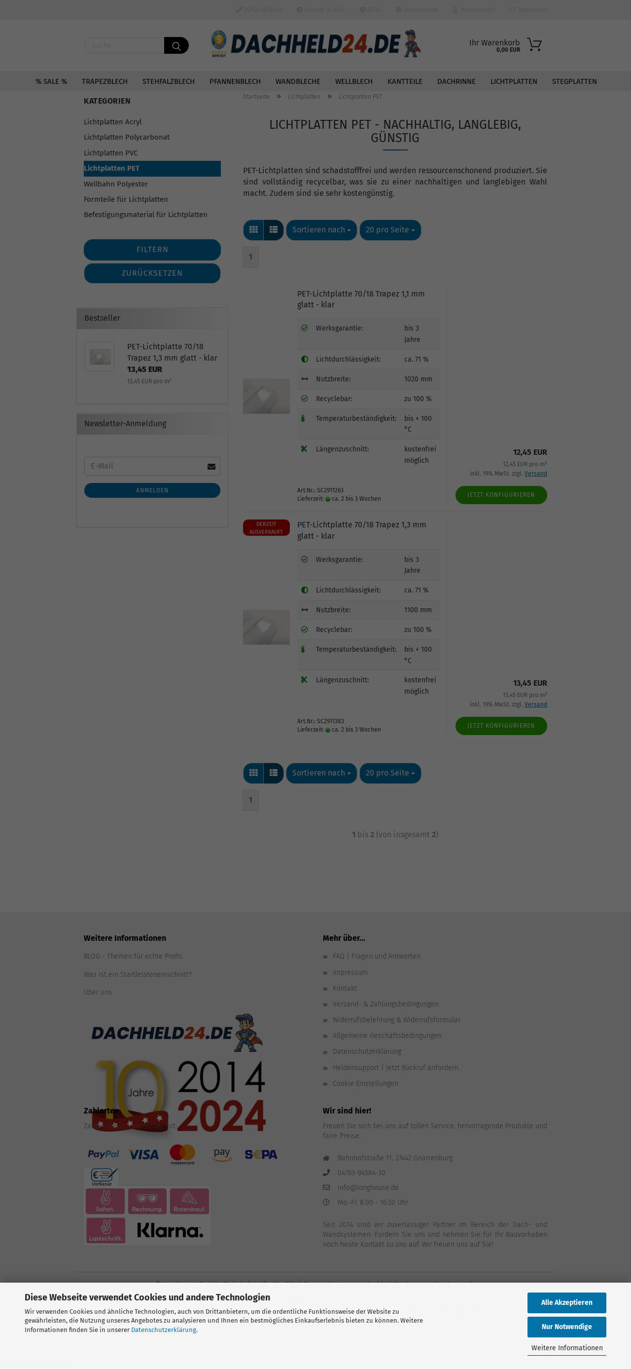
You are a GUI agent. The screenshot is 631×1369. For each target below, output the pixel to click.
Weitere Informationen (567, 1348)
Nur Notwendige (567, 1327)
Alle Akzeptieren (567, 1302)
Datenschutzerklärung (163, 1329)
